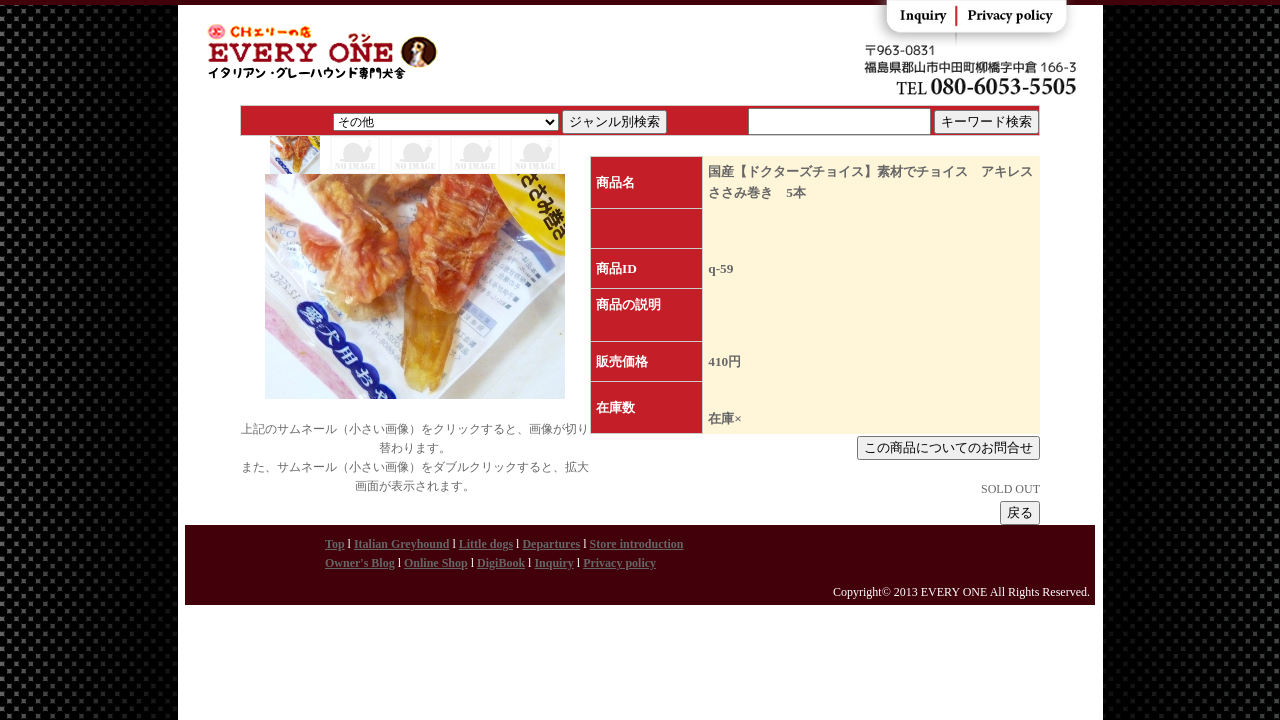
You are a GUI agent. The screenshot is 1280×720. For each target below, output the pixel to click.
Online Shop (436, 563)
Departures (551, 544)
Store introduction (637, 544)
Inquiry (553, 563)
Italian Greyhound (401, 544)
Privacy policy (619, 563)
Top (335, 544)
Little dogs (486, 544)
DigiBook (501, 563)
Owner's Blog (360, 563)
